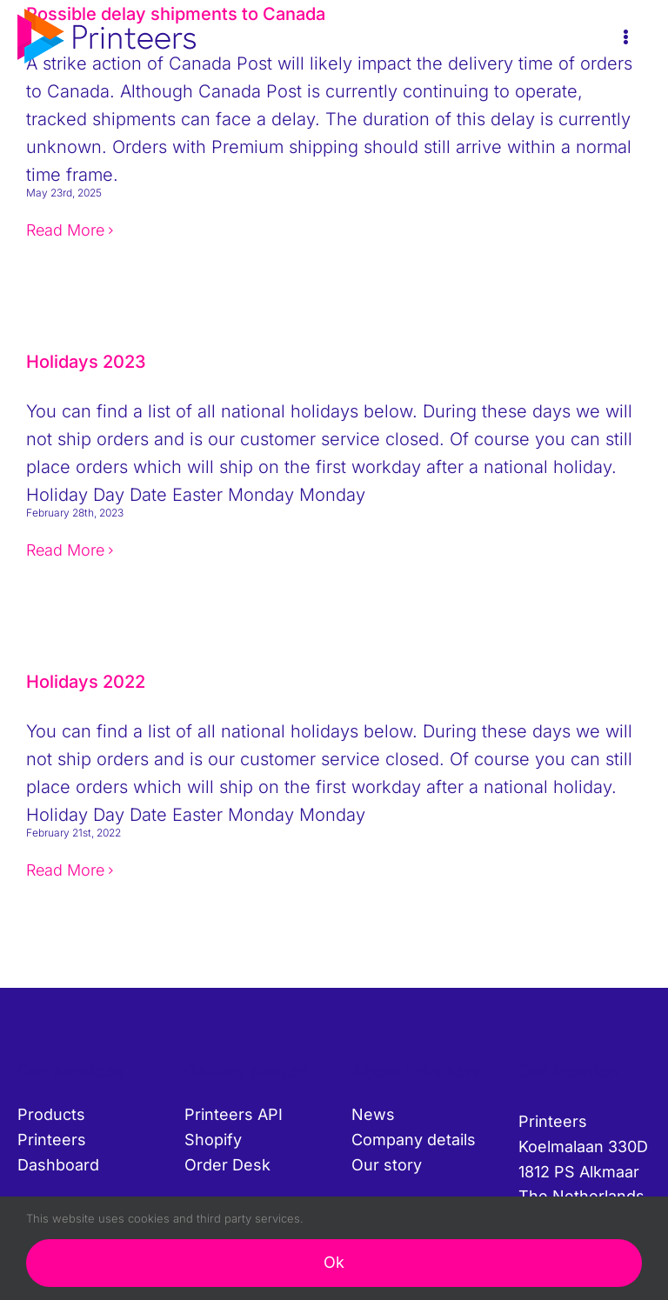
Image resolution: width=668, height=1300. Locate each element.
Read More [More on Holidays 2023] (65, 550)
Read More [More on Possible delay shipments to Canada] (65, 230)
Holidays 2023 (86, 361)
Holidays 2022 (85, 681)
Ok (334, 1262)
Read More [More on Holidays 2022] (65, 870)
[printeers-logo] (106, 17)
